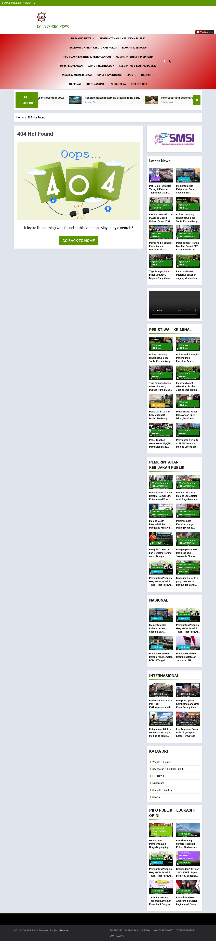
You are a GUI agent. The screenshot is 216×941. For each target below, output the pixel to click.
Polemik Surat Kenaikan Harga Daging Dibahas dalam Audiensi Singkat (184, 528)
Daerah (146, 75)
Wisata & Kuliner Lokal (77, 75)
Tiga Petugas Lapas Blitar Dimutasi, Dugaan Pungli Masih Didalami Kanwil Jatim (160, 278)
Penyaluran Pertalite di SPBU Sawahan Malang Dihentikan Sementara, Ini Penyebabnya (187, 447)
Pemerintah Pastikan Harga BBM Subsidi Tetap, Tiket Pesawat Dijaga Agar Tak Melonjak (160, 585)
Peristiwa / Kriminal (184, 206)
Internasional (96, 84)
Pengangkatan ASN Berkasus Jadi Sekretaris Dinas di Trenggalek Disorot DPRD (186, 556)
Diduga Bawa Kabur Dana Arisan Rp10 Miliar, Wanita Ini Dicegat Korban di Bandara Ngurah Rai (187, 418)
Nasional (75, 84)
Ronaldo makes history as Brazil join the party (120, 97)
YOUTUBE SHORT (163, 930)
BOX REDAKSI (139, 84)
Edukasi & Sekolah (134, 47)
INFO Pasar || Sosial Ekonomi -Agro (160, 831)
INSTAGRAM (132, 930)
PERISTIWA (183, 571)
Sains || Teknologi (162, 790)
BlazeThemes (61, 930)
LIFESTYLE (158, 776)
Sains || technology (101, 65)
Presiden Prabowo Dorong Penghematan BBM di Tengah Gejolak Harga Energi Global (161, 660)
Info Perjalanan (71, 65)
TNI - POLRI (156, 543)
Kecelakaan (158, 405)
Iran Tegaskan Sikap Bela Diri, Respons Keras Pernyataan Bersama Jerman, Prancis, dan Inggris (187, 736)
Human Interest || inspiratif (134, 56)
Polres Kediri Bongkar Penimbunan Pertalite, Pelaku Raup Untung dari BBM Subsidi (160, 249)
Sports (131, 75)
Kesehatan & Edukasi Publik (137, 65)
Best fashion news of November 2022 (49, 97)
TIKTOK (146, 930)
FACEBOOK (116, 930)
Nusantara (118, 84)
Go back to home (78, 241)
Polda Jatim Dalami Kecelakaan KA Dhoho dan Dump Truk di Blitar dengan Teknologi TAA (160, 418)
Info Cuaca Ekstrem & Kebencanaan (87, 56)
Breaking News (81, 38)
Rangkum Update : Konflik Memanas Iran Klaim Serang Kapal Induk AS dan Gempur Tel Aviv (187, 707)
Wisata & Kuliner (161, 762)
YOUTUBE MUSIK (185, 930)
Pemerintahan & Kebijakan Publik (122, 38)
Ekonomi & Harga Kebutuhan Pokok (93, 47)
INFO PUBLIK (157, 567)
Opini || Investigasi (109, 75)
